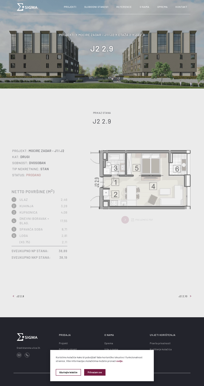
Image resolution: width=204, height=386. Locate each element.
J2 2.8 (18, 296)
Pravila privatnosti (160, 343)
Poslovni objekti (68, 349)
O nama (144, 6)
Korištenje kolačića (161, 349)
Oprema (162, 6)
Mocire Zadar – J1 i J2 (96, 35)
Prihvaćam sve (95, 372)
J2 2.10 (185, 296)
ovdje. (119, 360)
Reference (124, 6)
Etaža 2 (124, 35)
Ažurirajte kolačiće (68, 372)
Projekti (70, 6)
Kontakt (181, 6)
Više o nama (111, 349)
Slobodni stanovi (96, 6)
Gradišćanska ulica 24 (28, 347)
